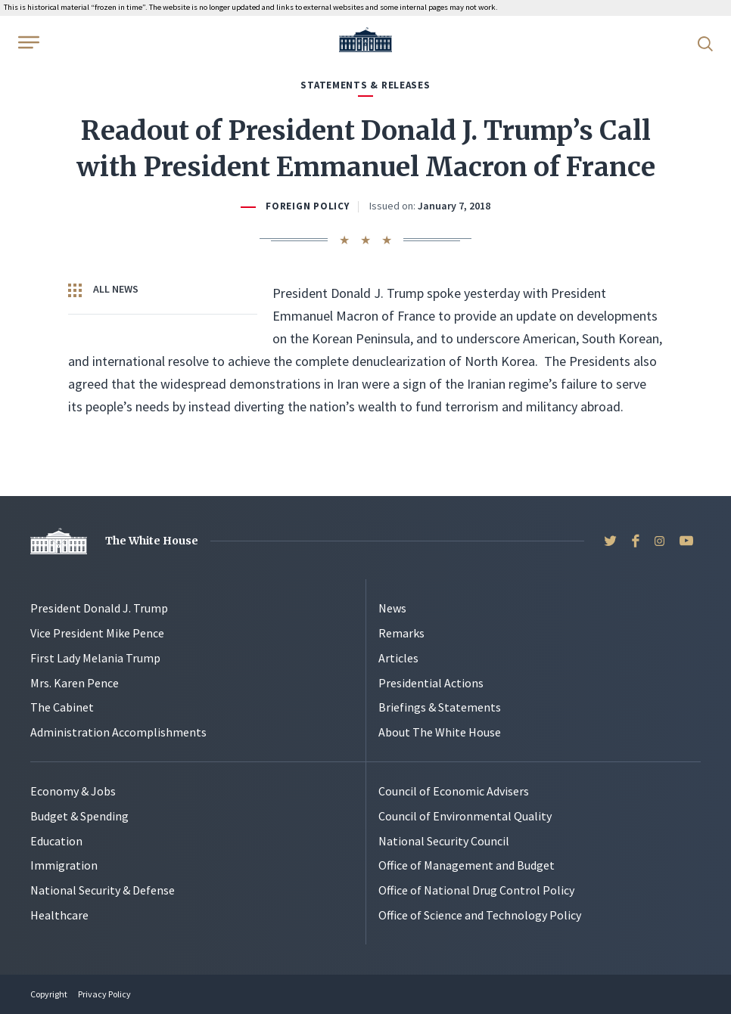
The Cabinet (62, 707)
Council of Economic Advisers (453, 790)
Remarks (401, 632)
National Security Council (443, 840)
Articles (398, 657)
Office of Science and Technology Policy (479, 915)
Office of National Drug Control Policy (476, 890)
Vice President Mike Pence (97, 632)
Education (56, 840)
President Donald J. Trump (99, 608)
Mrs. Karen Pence (74, 682)
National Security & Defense (102, 890)
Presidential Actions (431, 682)
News (392, 608)
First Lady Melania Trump (95, 657)
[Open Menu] (27, 42)
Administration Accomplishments (118, 732)
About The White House (439, 732)
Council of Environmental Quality (465, 815)
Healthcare (59, 915)
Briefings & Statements (439, 707)
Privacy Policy (104, 994)
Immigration (64, 865)
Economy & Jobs (73, 790)
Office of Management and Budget (466, 865)
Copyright (48, 994)
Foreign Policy (307, 206)
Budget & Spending (79, 815)
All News (103, 289)
